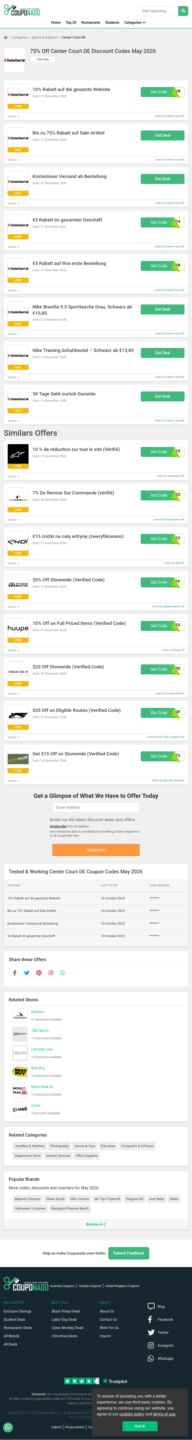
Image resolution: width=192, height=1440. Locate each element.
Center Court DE (74, 37)
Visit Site (43, 59)
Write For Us (109, 1328)
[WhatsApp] (10, 1428)
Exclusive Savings (17, 1312)
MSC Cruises (79, 1199)
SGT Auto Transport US (171, 737)
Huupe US (178, 650)
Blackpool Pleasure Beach (70, 1209)
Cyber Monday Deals (68, 1328)
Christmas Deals (64, 1336)
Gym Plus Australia (173, 780)
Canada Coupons (89, 1286)
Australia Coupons (62, 1286)
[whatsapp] (63, 973)
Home (55, 22)
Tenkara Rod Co (175, 693)
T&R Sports (40, 1031)
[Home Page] (8, 37)
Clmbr (35, 1106)
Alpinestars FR (176, 476)
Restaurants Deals (18, 1328)
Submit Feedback (128, 1253)
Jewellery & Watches (29, 1146)
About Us (107, 1312)
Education (108, 1146)
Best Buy (38, 1068)
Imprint (105, 1336)
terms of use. (164, 1414)
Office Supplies (87, 1156)
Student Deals (15, 1320)
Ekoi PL (180, 563)
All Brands (12, 1336)
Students (112, 22)
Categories (133, 22)
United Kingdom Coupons (122, 1286)
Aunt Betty (156, 1199)
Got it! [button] (140, 1426)
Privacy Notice (74, 1427)
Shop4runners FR (174, 519)
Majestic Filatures (27, 1199)
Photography (59, 1146)
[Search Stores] (183, 11)
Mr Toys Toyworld (107, 1199)
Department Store (27, 1156)
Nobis (174, 1199)
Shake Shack (55, 1199)
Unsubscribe (58, 826)
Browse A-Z (96, 1224)
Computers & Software (137, 1146)
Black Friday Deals (66, 1312)
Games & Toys (84, 1146)
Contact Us (108, 1320)
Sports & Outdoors (45, 37)
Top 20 (71, 22)
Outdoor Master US (173, 606)
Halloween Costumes (30, 1209)
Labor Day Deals (64, 1320)
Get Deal (162, 135)
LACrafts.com (42, 1050)
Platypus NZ (134, 1199)
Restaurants (90, 22)
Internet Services (58, 1156)
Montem (37, 1012)
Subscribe (96, 850)
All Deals (10, 1345)
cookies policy (132, 1414)
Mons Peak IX (42, 1087)
